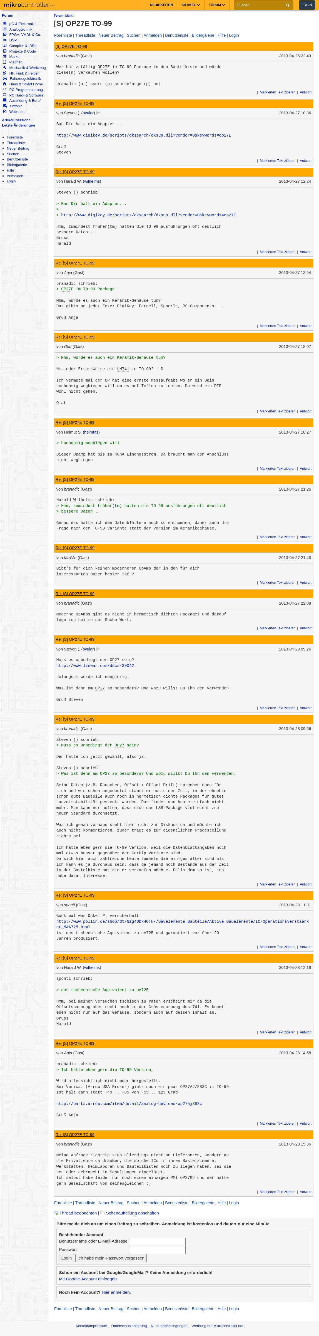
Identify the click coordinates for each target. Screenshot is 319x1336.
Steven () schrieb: (78, 192)
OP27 (102, 67)
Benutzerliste (17, 159)
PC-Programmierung (23, 90)
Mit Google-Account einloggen (88, 1278)
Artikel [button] (190, 5)
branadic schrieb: (77, 283)
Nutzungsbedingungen (169, 1326)
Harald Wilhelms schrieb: (85, 500)
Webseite (13, 112)
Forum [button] (217, 5)
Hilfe (10, 170)
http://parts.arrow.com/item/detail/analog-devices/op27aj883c (129, 1104)
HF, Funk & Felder (21, 73)
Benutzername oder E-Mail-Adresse (93, 1241)
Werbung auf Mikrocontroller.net (217, 1326)
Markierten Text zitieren (277, 92)
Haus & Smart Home (23, 84)
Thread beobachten (75, 1213)
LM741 (123, 369)
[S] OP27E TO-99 (71, 46)
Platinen (13, 62)
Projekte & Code (19, 51)
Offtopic (12, 106)
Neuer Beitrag (18, 148)
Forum (7, 15)
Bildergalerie (17, 165)
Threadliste (16, 143)
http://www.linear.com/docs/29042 (95, 666)
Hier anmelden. (116, 1292)
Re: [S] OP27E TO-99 (75, 103)
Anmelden (15, 176)
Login (307, 5)
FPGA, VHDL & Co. (22, 35)
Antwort (305, 92)
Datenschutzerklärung (129, 1326)
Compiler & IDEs (19, 46)
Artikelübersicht (16, 120)
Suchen (13, 154)
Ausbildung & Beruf (22, 100)
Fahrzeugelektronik (22, 78)
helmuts (91, 432)
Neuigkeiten (161, 5)
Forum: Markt (64, 15)
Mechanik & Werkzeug (24, 68)
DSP (10, 40)
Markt (10, 57)
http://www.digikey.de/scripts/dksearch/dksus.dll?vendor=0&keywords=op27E (143, 135)
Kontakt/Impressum (91, 1326)
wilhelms (92, 181)
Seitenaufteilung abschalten (129, 1213)
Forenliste (15, 137)
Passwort (68, 1249)
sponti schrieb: (74, 978)
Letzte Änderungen (18, 125)
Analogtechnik (17, 29)
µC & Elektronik (18, 24)
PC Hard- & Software (23, 95)
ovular (88, 113)
